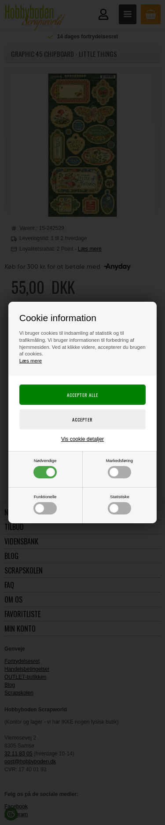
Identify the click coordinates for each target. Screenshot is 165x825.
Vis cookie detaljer (82, 439)
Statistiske (119, 504)
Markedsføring (119, 468)
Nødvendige (45, 468)
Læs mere (30, 360)
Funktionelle (45, 504)
